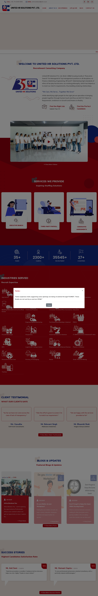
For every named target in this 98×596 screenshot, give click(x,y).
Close (49, 301)
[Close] (82, 286)
